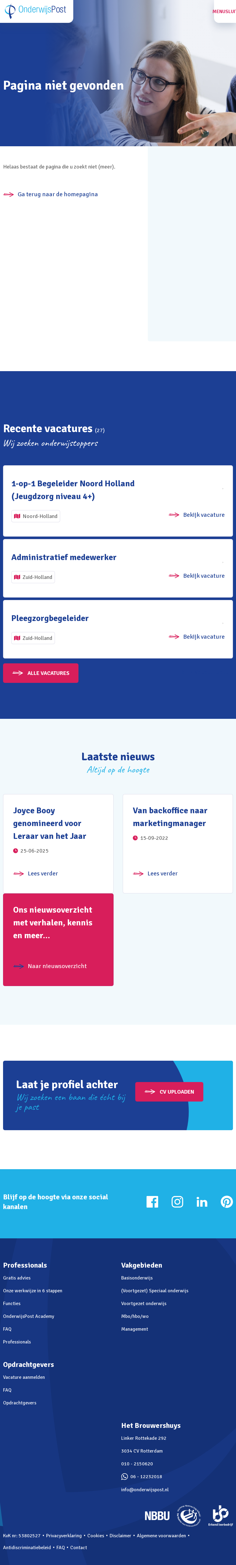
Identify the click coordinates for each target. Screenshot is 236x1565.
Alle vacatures (48, 673)
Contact (78, 1548)
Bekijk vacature (204, 515)
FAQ (7, 1329)
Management (134, 1329)
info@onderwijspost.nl (145, 1490)
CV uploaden (177, 1091)
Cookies (95, 1536)
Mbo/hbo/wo (135, 1316)
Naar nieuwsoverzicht (57, 966)
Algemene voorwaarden (161, 1536)
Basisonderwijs (137, 1278)
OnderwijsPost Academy (28, 1316)
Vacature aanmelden (24, 1377)
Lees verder (43, 873)
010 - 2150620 (137, 1464)
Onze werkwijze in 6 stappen (32, 1291)
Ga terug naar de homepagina (58, 194)
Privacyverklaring (64, 1536)
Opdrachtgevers (19, 1403)
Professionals (17, 1342)
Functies (11, 1304)
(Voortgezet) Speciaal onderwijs (154, 1291)
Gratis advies (17, 1278)
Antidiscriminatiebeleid (27, 1548)
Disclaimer (120, 1536)
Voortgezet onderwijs (143, 1304)
